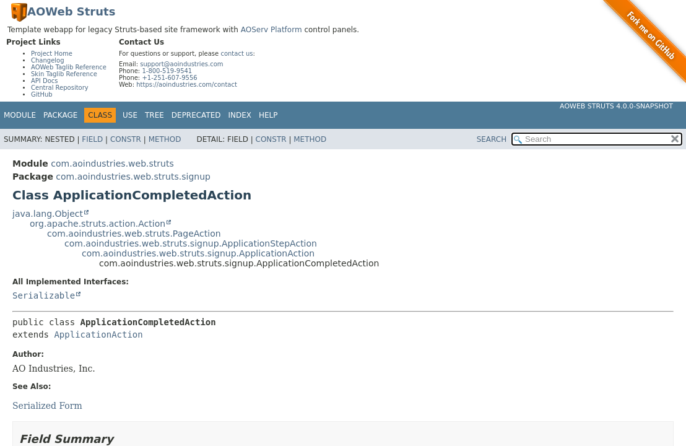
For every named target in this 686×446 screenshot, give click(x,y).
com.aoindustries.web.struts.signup (133, 176)
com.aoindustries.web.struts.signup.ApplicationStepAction (190, 243)
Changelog (47, 60)
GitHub (42, 94)
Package (60, 115)
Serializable (43, 295)
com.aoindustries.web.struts (112, 163)
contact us (236, 53)
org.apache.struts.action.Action (97, 224)
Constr (125, 139)
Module (20, 115)
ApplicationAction (98, 334)
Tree (154, 115)
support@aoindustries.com (181, 64)
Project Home (51, 53)
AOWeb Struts (71, 11)
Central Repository (60, 87)
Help (268, 115)
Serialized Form (47, 406)
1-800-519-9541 (167, 71)
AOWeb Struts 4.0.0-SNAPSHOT (616, 106)
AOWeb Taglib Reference (68, 67)
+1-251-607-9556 (169, 77)
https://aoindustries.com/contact (186, 84)
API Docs (44, 80)
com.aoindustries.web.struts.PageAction (134, 233)
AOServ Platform (271, 29)
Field (92, 139)
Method (165, 139)
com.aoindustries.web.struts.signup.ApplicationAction (198, 253)
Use (130, 115)
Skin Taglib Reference (64, 74)
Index (240, 115)
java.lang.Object (47, 214)
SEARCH (492, 139)
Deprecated (196, 115)
